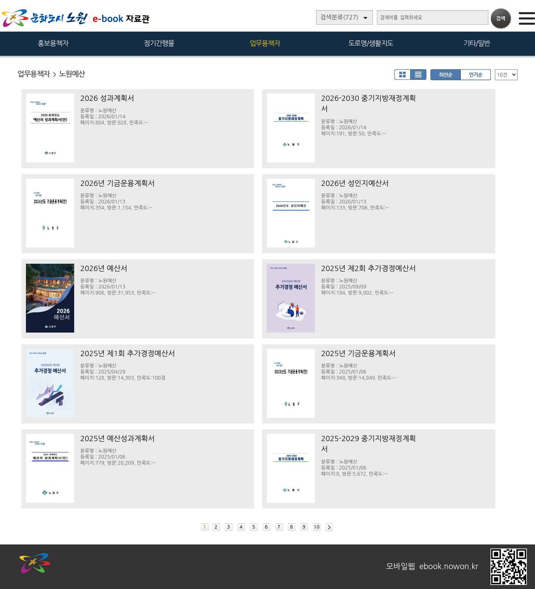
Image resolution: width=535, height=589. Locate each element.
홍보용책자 (53, 43)
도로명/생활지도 (371, 43)
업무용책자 (265, 43)
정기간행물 (159, 43)
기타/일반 (476, 43)
